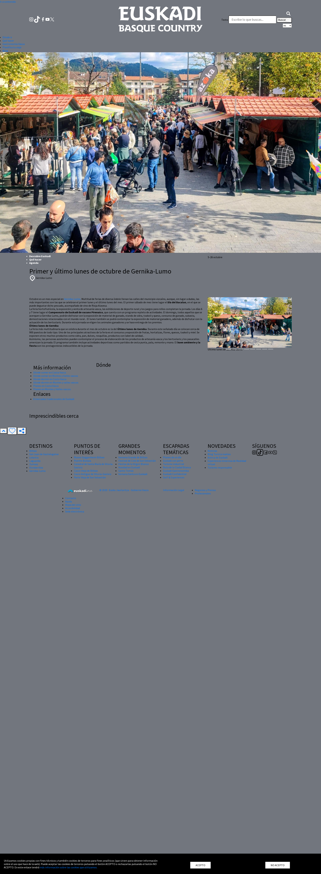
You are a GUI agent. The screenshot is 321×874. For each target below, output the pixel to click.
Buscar (284, 20)
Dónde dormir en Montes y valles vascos (55, 382)
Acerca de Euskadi (218, 457)
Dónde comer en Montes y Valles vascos (55, 375)
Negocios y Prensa (205, 490)
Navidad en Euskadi (129, 467)
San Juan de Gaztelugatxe (44, 454)
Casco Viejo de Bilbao (86, 470)
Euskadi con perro (173, 460)
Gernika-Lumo (72, 299)
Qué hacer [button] (8, 40)
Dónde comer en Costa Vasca (49, 372)
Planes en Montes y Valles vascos (52, 389)
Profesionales (203, 493)
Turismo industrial (173, 464)
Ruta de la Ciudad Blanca (177, 467)
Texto (224, 19)
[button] (288, 13)
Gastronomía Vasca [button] (14, 44)
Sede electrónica (74, 511)
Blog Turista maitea (219, 454)
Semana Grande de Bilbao (132, 457)
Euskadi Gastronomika (176, 470)
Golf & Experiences (173, 477)
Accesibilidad (72, 508)
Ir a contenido (8, 1)
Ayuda (68, 501)
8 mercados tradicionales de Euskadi (53, 399)
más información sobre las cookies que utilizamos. (68, 867)
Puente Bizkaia (82, 460)
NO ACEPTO (278, 865)
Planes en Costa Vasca (46, 385)
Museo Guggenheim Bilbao (89, 457)
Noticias (212, 450)
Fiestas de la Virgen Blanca (133, 464)
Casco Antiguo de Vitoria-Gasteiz (92, 474)
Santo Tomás (126, 470)
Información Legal (173, 490)
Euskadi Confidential (175, 474)
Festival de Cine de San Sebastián (137, 460)
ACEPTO (200, 865)
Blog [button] (5, 50)
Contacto (70, 498)
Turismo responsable (220, 467)
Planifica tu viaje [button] (12, 47)
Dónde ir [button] (7, 37)
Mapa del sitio (73, 504)
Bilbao (33, 450)
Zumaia (33, 464)
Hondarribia (36, 467)
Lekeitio (34, 457)
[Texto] (252, 20)
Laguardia (34, 460)
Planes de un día (172, 457)
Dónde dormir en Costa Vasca (49, 379)
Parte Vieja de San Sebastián (90, 477)
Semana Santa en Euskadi (132, 474)
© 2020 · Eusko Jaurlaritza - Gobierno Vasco (124, 490)
